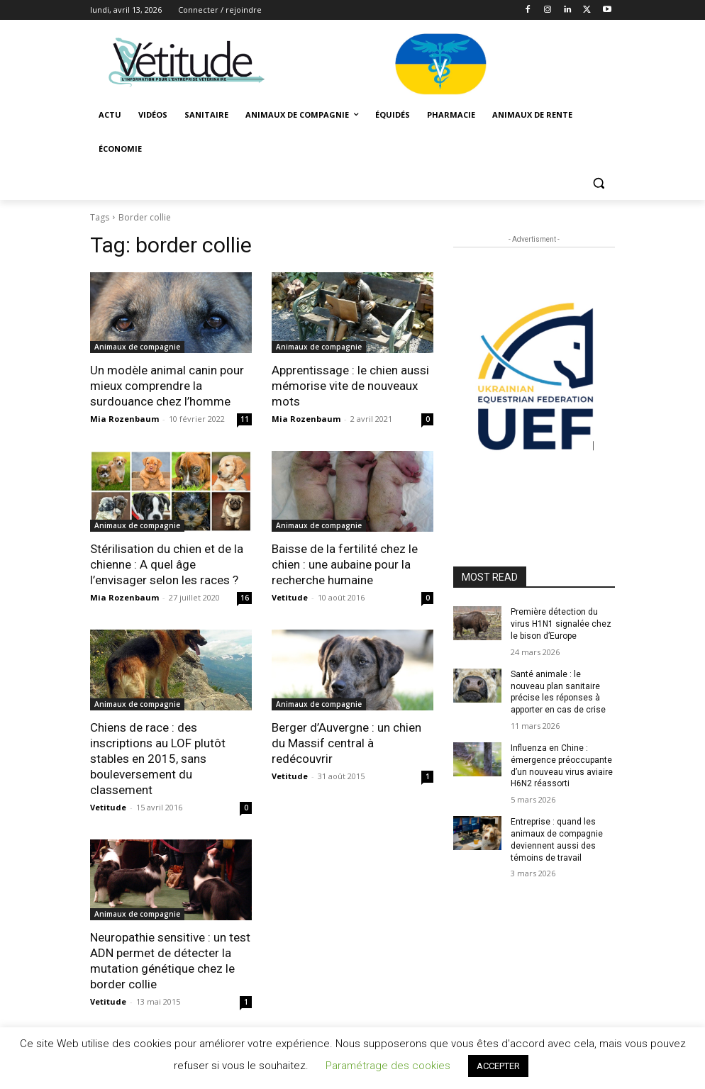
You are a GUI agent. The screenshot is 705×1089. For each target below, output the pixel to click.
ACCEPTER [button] (498, 1066)
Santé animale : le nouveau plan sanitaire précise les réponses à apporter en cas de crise (558, 692)
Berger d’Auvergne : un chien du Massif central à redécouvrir (346, 743)
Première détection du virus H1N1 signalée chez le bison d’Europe (561, 624)
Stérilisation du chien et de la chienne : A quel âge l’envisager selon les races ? (166, 564)
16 (244, 598)
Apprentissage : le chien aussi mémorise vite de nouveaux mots (350, 385)
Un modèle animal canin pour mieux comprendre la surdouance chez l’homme (167, 385)
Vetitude (290, 597)
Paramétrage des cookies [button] (388, 1065)
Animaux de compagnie (137, 347)
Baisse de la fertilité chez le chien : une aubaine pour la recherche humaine (345, 564)
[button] (598, 183)
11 (244, 419)
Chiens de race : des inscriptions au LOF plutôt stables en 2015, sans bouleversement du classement (158, 758)
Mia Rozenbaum (124, 418)
